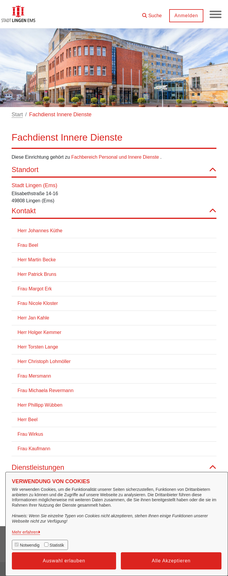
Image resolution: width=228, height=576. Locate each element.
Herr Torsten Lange (38, 346)
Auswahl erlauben (64, 560)
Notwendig (29, 545)
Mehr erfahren (25, 532)
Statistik (57, 545)
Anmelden (186, 15)
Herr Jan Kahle (33, 317)
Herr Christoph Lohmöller (44, 361)
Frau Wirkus (30, 434)
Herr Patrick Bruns (37, 274)
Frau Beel (28, 245)
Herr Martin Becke (37, 259)
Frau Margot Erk (35, 288)
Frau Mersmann (34, 375)
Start (17, 114)
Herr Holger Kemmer (39, 332)
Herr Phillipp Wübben (40, 405)
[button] (152, 13)
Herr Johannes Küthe (40, 230)
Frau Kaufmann (34, 448)
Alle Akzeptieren (171, 560)
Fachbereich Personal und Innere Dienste (115, 157)
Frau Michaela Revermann (46, 390)
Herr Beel (28, 419)
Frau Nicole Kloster (38, 303)
